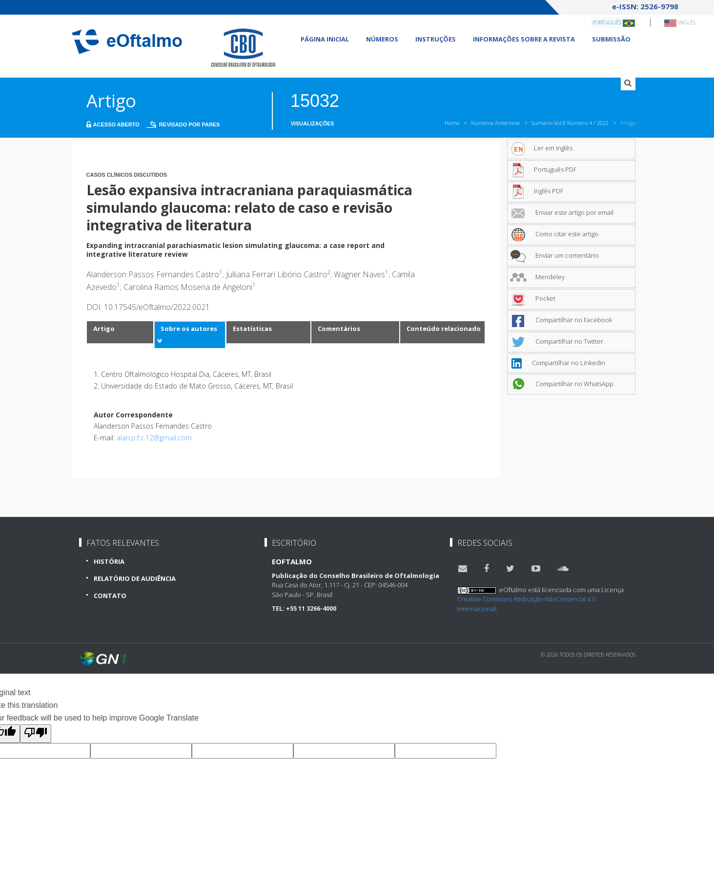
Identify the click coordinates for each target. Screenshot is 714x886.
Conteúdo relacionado (444, 328)
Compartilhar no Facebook (561, 319)
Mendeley (537, 276)
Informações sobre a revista (524, 39)
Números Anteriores (495, 122)
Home (452, 122)
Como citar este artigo (554, 233)
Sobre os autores (189, 328)
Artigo (104, 328)
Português (613, 23)
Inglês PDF (536, 190)
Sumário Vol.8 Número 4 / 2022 (570, 122)
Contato (110, 595)
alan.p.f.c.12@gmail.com (154, 437)
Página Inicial (325, 39)
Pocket (532, 298)
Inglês (679, 23)
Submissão (611, 39)
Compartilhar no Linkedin (557, 362)
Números (382, 39)
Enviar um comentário (554, 255)
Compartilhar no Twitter (556, 341)
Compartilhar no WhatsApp (561, 383)
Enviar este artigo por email (561, 212)
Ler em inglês (541, 148)
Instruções (435, 39)
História (109, 561)
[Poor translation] (35, 733)
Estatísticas (252, 328)
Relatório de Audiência (135, 578)
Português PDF (543, 169)
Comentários (339, 328)
